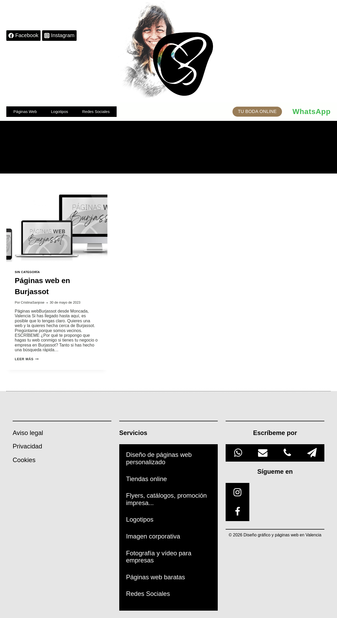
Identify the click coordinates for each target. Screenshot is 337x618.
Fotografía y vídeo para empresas (158, 557)
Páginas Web (25, 111)
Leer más (26, 359)
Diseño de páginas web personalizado (159, 458)
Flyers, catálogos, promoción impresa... (166, 499)
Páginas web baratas (155, 577)
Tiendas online (146, 478)
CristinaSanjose (32, 302)
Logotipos (59, 111)
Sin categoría (27, 272)
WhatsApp (312, 111)
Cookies (24, 459)
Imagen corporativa (153, 536)
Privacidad (27, 446)
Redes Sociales (96, 111)
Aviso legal (28, 432)
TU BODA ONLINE (257, 111)
